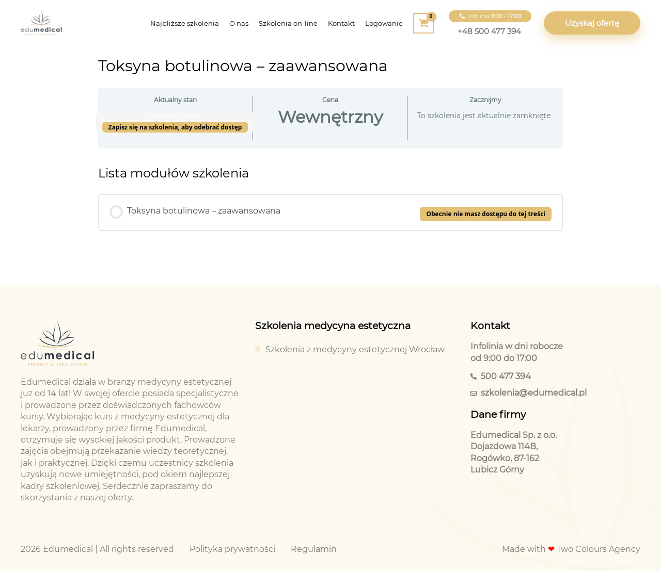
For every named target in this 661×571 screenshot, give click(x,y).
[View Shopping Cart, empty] (423, 23)
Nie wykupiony (175, 116)
